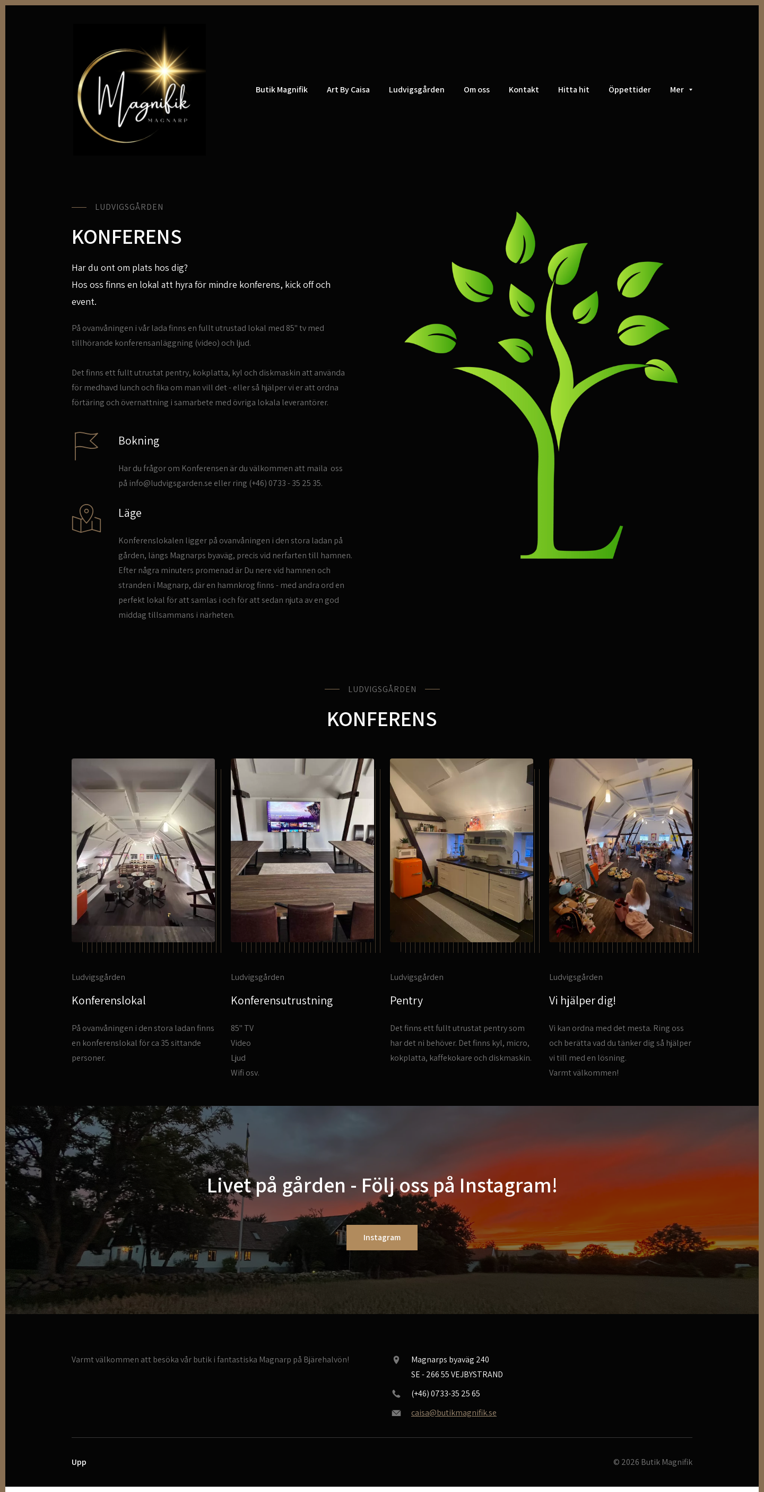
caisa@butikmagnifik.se (454, 1412)
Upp (79, 1462)
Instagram (382, 1237)
